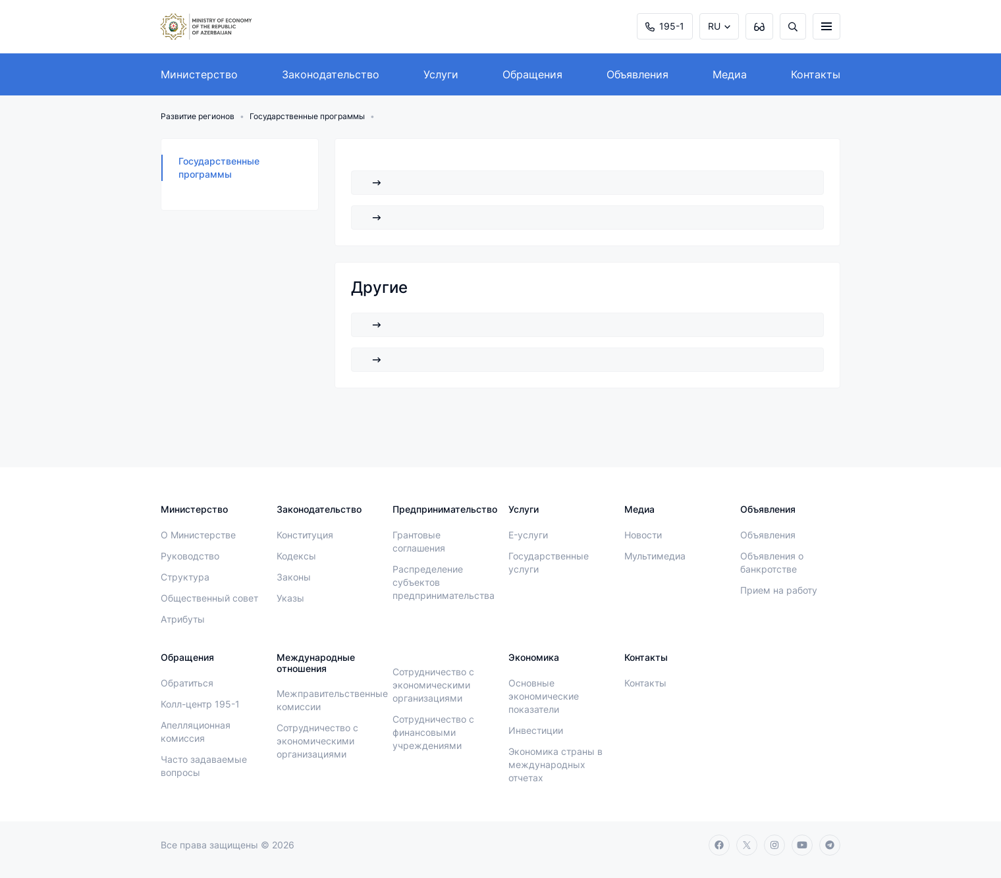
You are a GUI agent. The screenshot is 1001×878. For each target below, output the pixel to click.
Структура (185, 576)
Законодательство (330, 74)
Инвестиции (535, 730)
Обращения (532, 74)
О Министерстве (198, 534)
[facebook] (719, 845)
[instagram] (774, 845)
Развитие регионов (197, 116)
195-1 (664, 26)
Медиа (730, 74)
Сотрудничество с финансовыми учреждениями (433, 732)
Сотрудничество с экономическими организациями (317, 741)
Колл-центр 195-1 (200, 704)
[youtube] (802, 845)
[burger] (826, 26)
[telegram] (829, 845)
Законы (294, 576)
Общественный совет (209, 598)
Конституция (305, 534)
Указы (290, 598)
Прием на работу (778, 590)
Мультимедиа (655, 555)
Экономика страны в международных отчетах (555, 764)
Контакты (815, 74)
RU (714, 26)
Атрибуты (183, 619)
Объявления (637, 74)
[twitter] (746, 845)
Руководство (190, 555)
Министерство (199, 74)
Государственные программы (307, 116)
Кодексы (296, 555)
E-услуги (528, 534)
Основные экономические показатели (543, 696)
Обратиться (187, 682)
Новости (643, 534)
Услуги (440, 74)
